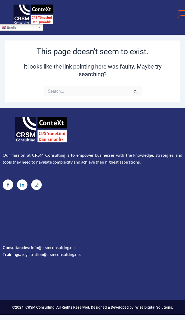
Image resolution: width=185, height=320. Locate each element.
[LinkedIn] (22, 184)
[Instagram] (36, 184)
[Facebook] (8, 184)
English (10, 27)
